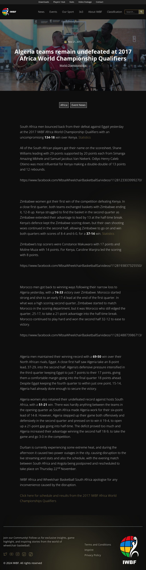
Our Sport (68, 11)
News (41, 11)
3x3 (81, 11)
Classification (114, 11)
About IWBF (95, 11)
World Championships (73, 65)
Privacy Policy (93, 555)
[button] (41, 11)
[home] (9, 12)
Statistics (85, 145)
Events (53, 11)
